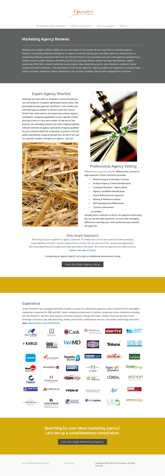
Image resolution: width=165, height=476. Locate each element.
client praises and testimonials (44, 322)
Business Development (51, 26)
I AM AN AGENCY (105, 26)
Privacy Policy (69, 463)
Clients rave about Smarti (82, 250)
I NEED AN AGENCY (81, 26)
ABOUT (124, 26)
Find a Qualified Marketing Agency (35, 463)
